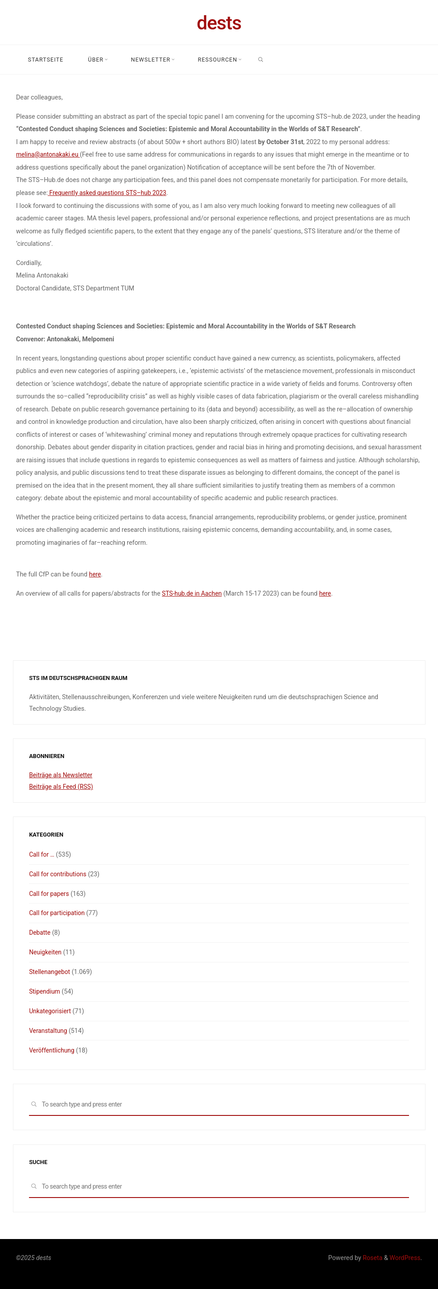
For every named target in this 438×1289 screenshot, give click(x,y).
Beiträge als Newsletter (62, 775)
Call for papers (49, 893)
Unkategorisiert (50, 1010)
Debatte (40, 932)
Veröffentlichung (52, 1049)
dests (219, 23)
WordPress (404, 1256)
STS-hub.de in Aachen (193, 593)
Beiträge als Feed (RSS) (62, 786)
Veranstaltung (48, 1029)
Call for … (42, 854)
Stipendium (45, 991)
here (95, 573)
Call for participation (58, 912)
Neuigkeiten (45, 951)
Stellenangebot (50, 971)
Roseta (372, 1256)
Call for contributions (58, 873)
